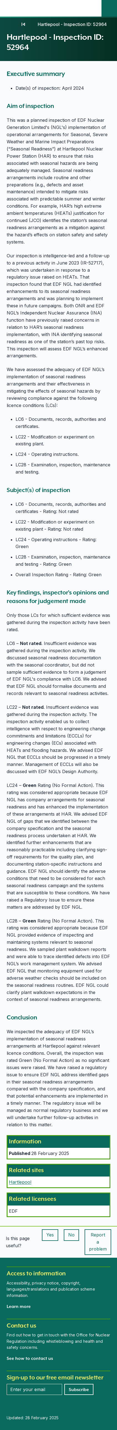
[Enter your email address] (34, 1389)
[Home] (12, 24)
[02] (23, 24)
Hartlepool (20, 1182)
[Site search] (109, 8)
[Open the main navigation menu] (93, 8)
